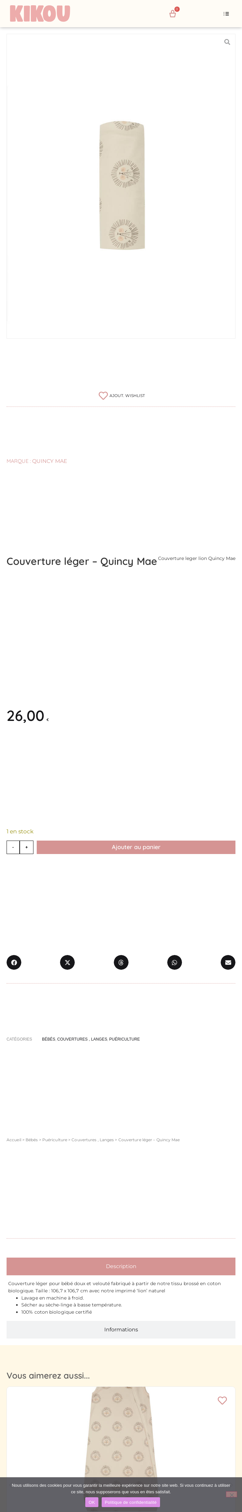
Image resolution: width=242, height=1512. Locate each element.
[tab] (121, 1266)
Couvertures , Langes (92, 1139)
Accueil (14, 1139)
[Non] (231, 1494)
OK (92, 1502)
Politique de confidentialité (131, 1502)
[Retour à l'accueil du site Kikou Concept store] (47, 13)
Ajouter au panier (136, 847)
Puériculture (54, 1139)
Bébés (32, 1139)
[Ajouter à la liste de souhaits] (121, 395)
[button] (226, 14)
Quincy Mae (49, 461)
